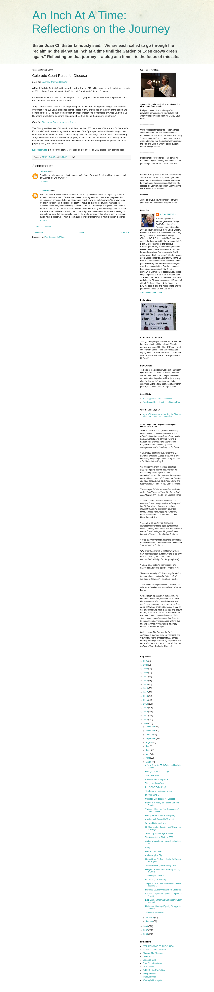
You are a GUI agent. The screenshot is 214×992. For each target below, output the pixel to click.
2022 (145, 673)
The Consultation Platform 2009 (159, 837)
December (151, 727)
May (148, 754)
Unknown (44, 171)
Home (81, 232)
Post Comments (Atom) (54, 237)
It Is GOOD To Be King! (155, 787)
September (151, 738)
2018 (145, 688)
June (148, 750)
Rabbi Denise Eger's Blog (154, 970)
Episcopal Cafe (40, 150)
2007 (145, 930)
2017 (145, 692)
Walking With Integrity (152, 980)
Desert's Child (149, 956)
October (149, 734)
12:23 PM (44, 182)
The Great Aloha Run (154, 912)
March (149, 762)
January (149, 921)
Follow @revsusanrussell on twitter (158, 398)
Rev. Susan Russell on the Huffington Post (161, 402)
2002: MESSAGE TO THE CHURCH (159, 946)
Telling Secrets (149, 973)
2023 (145, 669)
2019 (145, 684)
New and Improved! (153, 851)
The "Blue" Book (152, 775)
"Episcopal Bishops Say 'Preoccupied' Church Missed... (162, 810)
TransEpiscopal (149, 977)
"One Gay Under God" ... (156, 875)
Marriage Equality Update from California (163, 890)
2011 (145, 715)
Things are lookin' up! (154, 783)
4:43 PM (43, 221)
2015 (145, 700)
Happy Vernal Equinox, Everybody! (160, 815)
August (149, 742)
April (148, 758)
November (151, 731)
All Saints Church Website (154, 949)
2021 (145, 676)
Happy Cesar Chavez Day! (157, 771)
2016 (145, 696)
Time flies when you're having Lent (160, 865)
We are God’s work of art (156, 823)
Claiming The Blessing (152, 953)
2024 (145, 665)
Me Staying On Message (156, 879)
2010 (145, 719)
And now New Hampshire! (156, 779)
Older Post (124, 232)
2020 (145, 680)
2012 (145, 712)
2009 (145, 723)
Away (147, 847)
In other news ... (152, 795)
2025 (145, 661)
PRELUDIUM (149, 966)
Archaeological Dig (153, 855)
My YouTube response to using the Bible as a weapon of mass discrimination (162, 415)
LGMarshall (45, 191)
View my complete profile (151, 292)
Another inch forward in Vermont (159, 819)
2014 (145, 704)
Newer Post (38, 232)
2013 (145, 708)
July (148, 746)
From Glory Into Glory (152, 963)
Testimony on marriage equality (159, 833)
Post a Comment (43, 226)
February (150, 917)
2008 (145, 926)
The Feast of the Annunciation (158, 791)
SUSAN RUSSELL (167, 214)
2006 (145, 934)
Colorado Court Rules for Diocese (160, 799)
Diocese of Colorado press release (58, 122)
